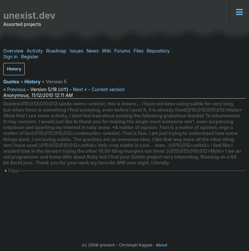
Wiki (106, 51)
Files (139, 51)
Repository (158, 51)
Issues (76, 51)
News (93, 51)
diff (63, 89)
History (14, 68)
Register (30, 56)
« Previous (14, 89)
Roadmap (56, 51)
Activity (35, 51)
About (161, 245)
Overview (13, 51)
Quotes (11, 81)
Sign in (10, 56)
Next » (80, 89)
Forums (122, 51)
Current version (107, 89)
